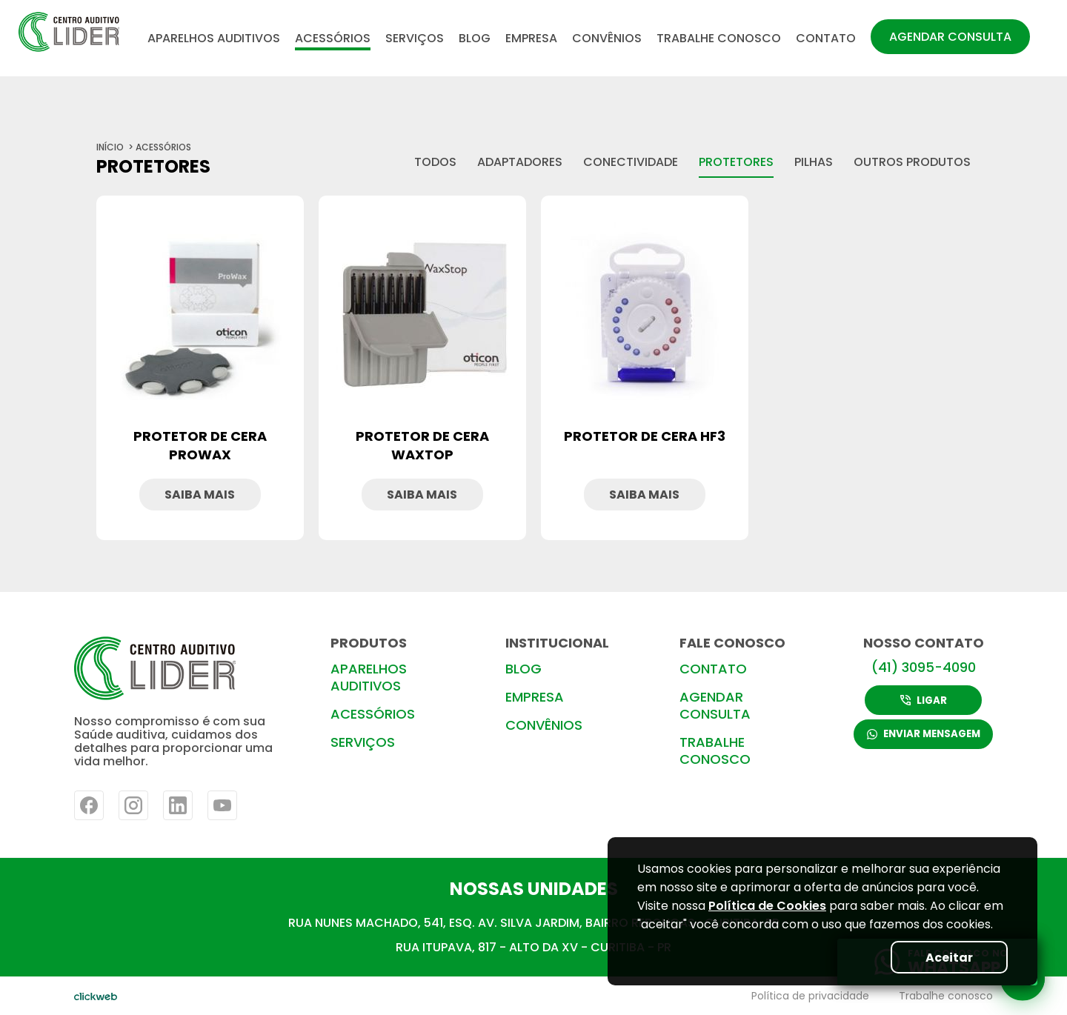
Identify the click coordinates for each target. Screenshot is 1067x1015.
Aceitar (945, 956)
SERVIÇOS (414, 38)
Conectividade (630, 161)
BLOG (475, 38)
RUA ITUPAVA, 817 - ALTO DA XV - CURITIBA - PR (533, 947)
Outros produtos (912, 161)
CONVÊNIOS (607, 38)
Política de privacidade (810, 996)
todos (435, 161)
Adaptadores (519, 161)
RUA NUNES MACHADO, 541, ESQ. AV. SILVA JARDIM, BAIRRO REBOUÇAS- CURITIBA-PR (534, 922)
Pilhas (813, 161)
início (110, 147)
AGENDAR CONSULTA (950, 36)
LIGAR (923, 700)
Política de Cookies (767, 905)
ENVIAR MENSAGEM (923, 735)
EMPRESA (531, 38)
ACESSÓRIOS (332, 38)
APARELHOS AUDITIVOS (213, 38)
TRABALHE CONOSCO (719, 38)
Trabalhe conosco (946, 996)
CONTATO (826, 38)
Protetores (736, 161)
